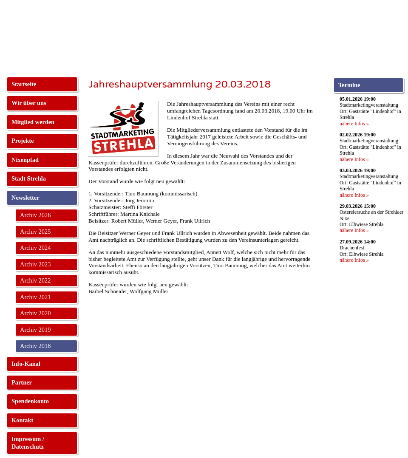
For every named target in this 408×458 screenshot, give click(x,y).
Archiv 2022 (35, 280)
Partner (21, 382)
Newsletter (25, 197)
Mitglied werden (32, 122)
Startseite (23, 84)
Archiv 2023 (35, 264)
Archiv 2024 (35, 247)
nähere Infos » (354, 124)
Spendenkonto (30, 401)
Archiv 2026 (35, 215)
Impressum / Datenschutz (27, 442)
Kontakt (22, 420)
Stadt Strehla (28, 178)
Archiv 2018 (35, 345)
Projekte (22, 140)
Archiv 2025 (35, 231)
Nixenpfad (25, 159)
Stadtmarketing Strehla (41, 29)
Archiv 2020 (35, 313)
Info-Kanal (25, 363)
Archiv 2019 (35, 329)
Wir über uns (28, 102)
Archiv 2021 (35, 297)
